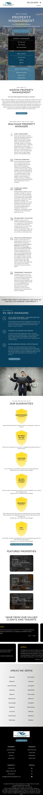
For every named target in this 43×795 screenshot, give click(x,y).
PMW (28, 780)
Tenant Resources (31, 745)
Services (11, 750)
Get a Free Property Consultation (21, 517)
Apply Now (21, 75)
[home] (8, 3)
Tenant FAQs (32, 748)
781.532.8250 (32, 2)
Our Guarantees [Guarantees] (21, 47)
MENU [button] (39, 5)
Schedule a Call (14, 359)
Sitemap (14, 782)
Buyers (21, 60)
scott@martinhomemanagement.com (11, 772)
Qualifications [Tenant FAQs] (21, 78)
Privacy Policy (20, 782)
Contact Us (21, 113)
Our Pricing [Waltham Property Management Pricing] (21, 45)
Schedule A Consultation (21, 31)
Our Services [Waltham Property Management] (21, 42)
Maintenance (32, 750)
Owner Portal (11, 753)
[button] (39, 2)
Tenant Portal (31, 753)
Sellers (21, 62)
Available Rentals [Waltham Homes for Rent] (21, 72)
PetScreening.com (18, 512)
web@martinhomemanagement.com (21, 788)
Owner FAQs (11, 748)
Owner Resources (11, 745)
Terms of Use (29, 782)
